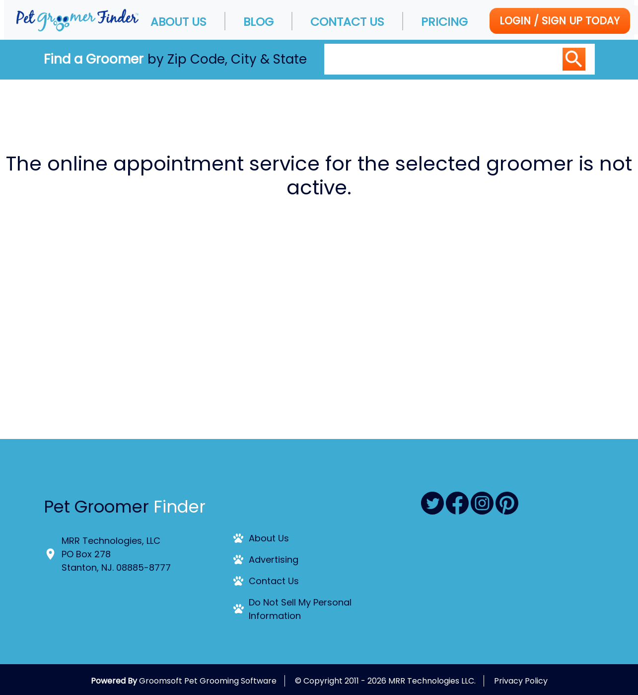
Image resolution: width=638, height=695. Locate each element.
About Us (178, 21)
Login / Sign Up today (559, 20)
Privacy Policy (521, 681)
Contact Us (347, 21)
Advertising (273, 559)
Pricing (444, 21)
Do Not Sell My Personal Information (300, 609)
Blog (258, 21)
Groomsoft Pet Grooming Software (208, 681)
